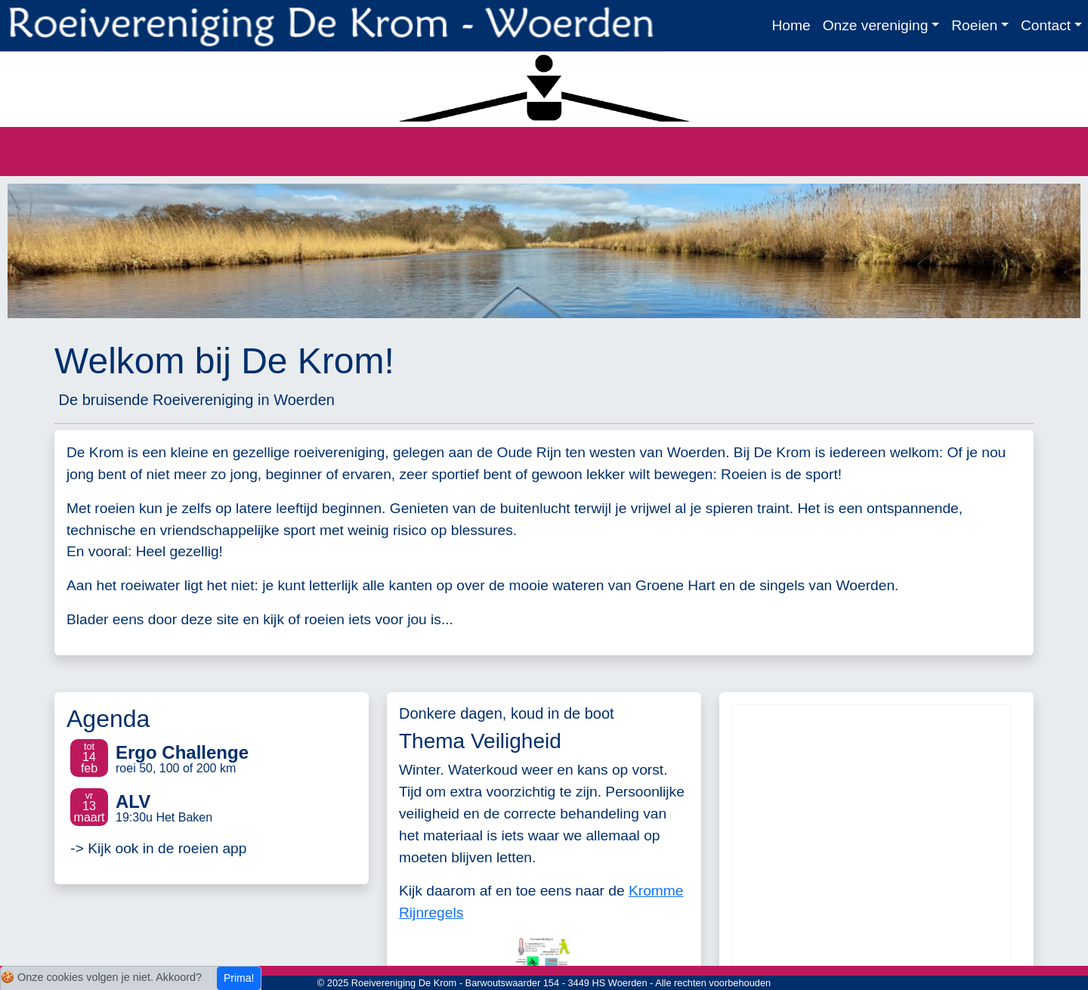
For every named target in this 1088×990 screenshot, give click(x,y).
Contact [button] (1046, 25)
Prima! (239, 978)
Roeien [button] (974, 25)
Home (790, 25)
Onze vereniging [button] (876, 25)
